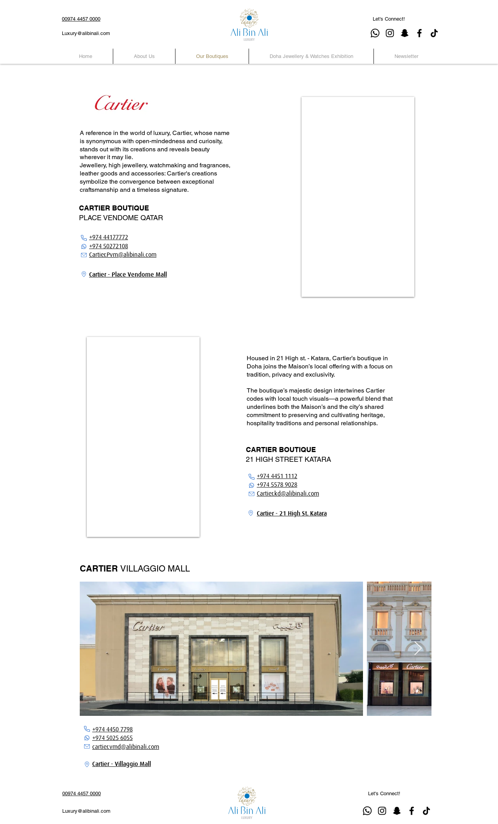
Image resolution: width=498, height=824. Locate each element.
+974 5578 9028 (277, 484)
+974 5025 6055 (112, 738)
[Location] (84, 274)
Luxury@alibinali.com (86, 33)
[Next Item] (418, 648)
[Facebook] (419, 33)
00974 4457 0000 (81, 19)
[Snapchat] (404, 33)
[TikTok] (434, 33)
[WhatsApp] (84, 246)
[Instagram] (389, 33)
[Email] (84, 255)
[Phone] (84, 238)
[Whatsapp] (375, 33)
